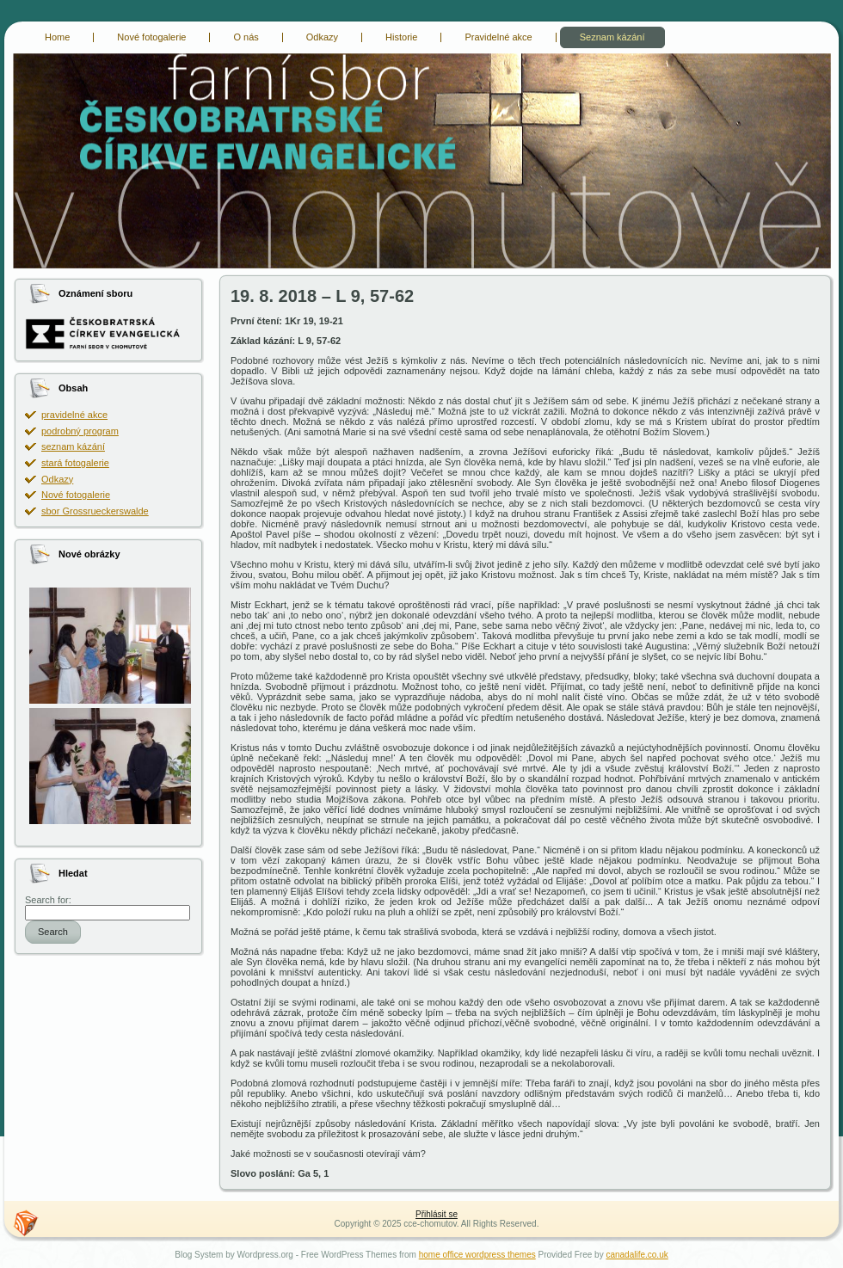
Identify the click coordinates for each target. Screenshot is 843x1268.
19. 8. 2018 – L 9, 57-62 (322, 295)
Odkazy (57, 479)
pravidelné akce (74, 414)
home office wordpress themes (477, 1254)
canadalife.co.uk (637, 1254)
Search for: (48, 900)
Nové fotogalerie (75, 494)
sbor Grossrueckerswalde (95, 511)
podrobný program (80, 431)
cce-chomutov (24, 56)
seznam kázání (73, 446)
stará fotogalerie (75, 463)
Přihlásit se (436, 1214)
